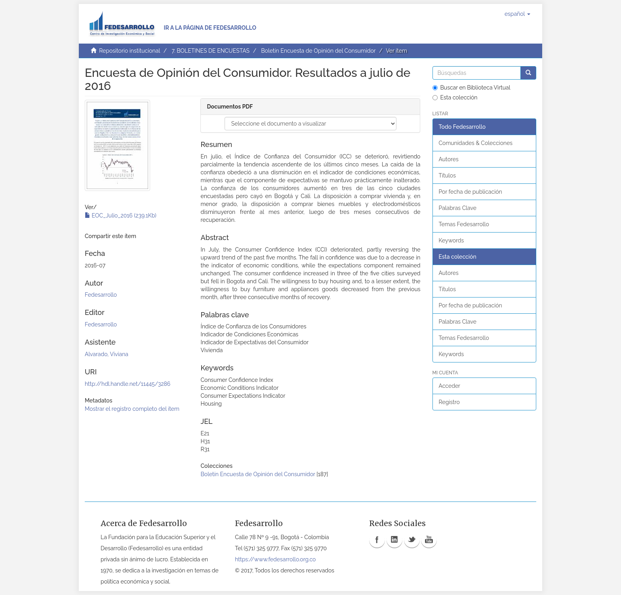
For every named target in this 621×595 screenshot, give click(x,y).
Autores (449, 159)
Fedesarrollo (101, 295)
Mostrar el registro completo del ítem (132, 409)
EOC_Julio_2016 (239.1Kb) (120, 215)
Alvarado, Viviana (106, 354)
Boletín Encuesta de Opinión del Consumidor (318, 51)
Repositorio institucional (129, 51)
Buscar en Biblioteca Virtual (471, 87)
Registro (449, 402)
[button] (517, 14)
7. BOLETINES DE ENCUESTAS (210, 51)
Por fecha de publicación (470, 192)
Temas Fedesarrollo (464, 224)
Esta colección (455, 97)
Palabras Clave (457, 208)
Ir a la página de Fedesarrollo (210, 28)
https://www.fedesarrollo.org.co (275, 559)
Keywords (451, 240)
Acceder (450, 386)
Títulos (447, 175)
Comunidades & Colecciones (476, 143)
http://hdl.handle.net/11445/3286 (127, 384)
